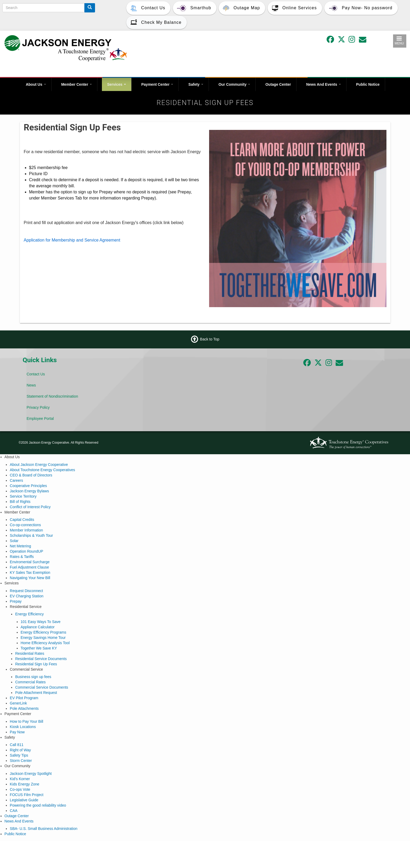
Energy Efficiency (29, 614)
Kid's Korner (20, 779)
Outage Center (278, 84)
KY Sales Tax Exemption (30, 572)
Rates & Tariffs (22, 556)
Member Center (76, 84)
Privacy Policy (37, 407)
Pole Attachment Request (36, 692)
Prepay (15, 601)
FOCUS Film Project (26, 795)
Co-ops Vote (20, 789)
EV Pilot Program (24, 698)
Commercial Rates (30, 682)
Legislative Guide (24, 800)
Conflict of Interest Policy (30, 507)
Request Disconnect (26, 591)
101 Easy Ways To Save (41, 622)
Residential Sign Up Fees (36, 664)
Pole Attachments (24, 708)
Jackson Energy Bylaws (29, 491)
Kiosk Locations (23, 727)
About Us (36, 84)
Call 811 (16, 745)
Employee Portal (40, 418)
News (31, 385)
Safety (195, 84)
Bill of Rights (20, 501)
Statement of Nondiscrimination (52, 396)
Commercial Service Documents (41, 687)
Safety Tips (19, 755)
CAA (13, 810)
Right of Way (20, 750)
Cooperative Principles (28, 486)
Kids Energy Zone (24, 784)
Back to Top (209, 339)
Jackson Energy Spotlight (31, 773)
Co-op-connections (25, 525)
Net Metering (20, 546)
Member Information (26, 530)
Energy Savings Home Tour (43, 637)
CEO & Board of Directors (31, 475)
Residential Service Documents (41, 659)
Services (116, 84)
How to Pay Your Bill (26, 721)
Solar (14, 541)
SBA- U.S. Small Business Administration (43, 828)
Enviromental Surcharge (29, 562)
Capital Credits (22, 519)
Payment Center (157, 84)
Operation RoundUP (26, 551)
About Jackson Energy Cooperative (39, 464)
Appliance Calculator (38, 627)
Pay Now (17, 732)
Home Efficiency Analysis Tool (45, 643)
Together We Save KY (39, 648)
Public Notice (368, 84)
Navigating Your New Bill (30, 578)
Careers (16, 480)
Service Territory (23, 496)
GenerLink (18, 703)
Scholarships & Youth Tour (31, 535)
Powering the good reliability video (38, 805)
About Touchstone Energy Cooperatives (42, 470)
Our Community (234, 84)
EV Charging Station (26, 596)
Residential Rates (29, 653)
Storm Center (21, 760)
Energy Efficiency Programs (43, 632)
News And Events (323, 84)
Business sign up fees (33, 677)
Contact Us (35, 374)
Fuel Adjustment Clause (29, 567)
